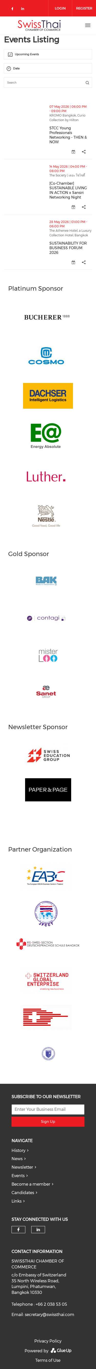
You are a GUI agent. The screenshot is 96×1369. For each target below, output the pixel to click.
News (17, 1158)
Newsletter (22, 1167)
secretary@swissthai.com (49, 1314)
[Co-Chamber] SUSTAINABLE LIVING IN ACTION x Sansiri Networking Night (68, 190)
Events (18, 1175)
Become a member (31, 1184)
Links (17, 1201)
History (18, 1150)
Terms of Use (47, 1360)
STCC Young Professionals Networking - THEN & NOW (68, 135)
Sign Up (48, 1121)
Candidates (23, 1192)
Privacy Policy (47, 1341)
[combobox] (48, 54)
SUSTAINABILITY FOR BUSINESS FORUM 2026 (68, 248)
